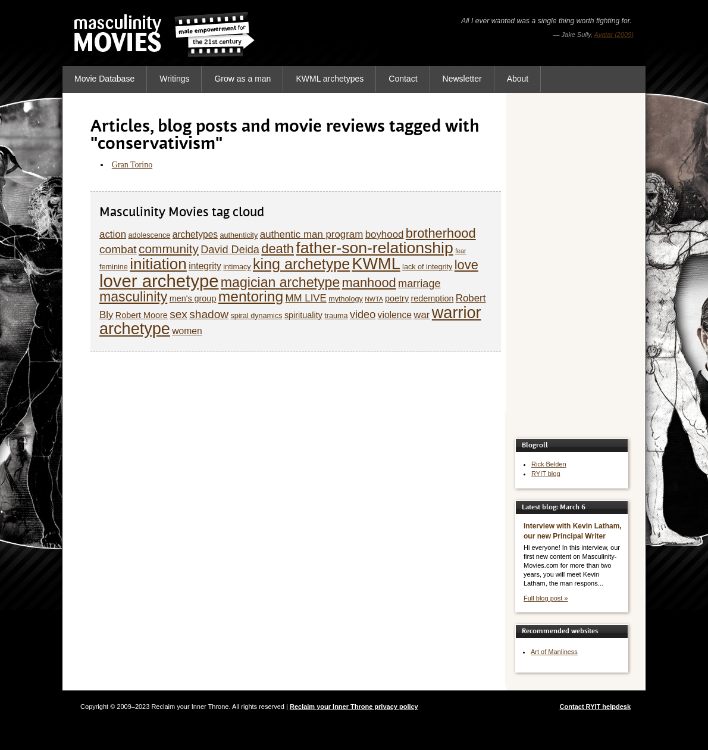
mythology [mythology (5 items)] (345, 299)
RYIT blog (545, 473)
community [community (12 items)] (169, 249)
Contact (403, 78)
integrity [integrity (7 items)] (205, 266)
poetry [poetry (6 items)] (397, 298)
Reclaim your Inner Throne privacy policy (354, 706)
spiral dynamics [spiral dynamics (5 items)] (256, 316)
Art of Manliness (554, 651)
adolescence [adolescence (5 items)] (149, 235)
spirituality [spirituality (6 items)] (303, 315)
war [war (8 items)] (421, 314)
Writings (174, 78)
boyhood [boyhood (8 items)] (384, 234)
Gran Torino (132, 164)
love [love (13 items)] (466, 264)
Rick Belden (548, 464)
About (518, 78)
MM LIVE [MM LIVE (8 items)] (305, 298)
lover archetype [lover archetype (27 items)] (159, 281)
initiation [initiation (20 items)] (158, 264)
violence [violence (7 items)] (395, 315)
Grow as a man (242, 78)
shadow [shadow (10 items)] (208, 314)
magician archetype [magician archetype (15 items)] (280, 282)
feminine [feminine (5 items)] (113, 267)
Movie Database (104, 78)
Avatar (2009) (614, 34)
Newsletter (462, 78)
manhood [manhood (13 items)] (369, 282)
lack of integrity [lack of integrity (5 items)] (427, 267)
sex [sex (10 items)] (178, 314)
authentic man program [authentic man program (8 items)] (312, 234)
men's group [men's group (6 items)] (193, 298)
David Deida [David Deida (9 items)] (230, 250)
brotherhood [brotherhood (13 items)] (441, 233)
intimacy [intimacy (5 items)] (236, 267)
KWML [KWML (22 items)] (376, 263)
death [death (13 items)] (277, 248)
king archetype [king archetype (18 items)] (301, 264)
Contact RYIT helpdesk (595, 706)
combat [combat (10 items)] (118, 249)
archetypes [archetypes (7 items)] (195, 234)
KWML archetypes (330, 78)
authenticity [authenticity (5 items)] (239, 235)
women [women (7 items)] (187, 331)
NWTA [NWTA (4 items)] (374, 299)
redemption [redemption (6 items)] (432, 298)
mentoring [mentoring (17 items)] (250, 296)
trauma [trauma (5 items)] (335, 316)
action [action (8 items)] (112, 234)
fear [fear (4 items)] (460, 250)
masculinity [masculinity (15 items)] (133, 296)
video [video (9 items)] (362, 314)
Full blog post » (546, 598)
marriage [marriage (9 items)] (419, 284)
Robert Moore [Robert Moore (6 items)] (141, 315)
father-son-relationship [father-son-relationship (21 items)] (374, 248)
